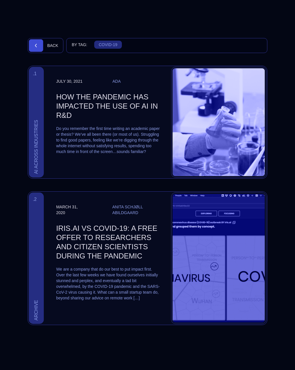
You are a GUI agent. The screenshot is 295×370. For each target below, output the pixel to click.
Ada (116, 81)
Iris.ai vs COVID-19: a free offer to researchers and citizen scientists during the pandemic (106, 242)
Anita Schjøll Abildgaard (127, 210)
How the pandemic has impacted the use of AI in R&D (107, 106)
